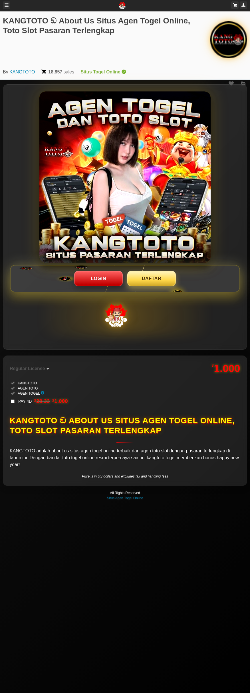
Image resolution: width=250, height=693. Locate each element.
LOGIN (98, 278)
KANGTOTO (22, 71)
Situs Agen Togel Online (125, 498)
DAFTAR (151, 278)
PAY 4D (43, 401)
